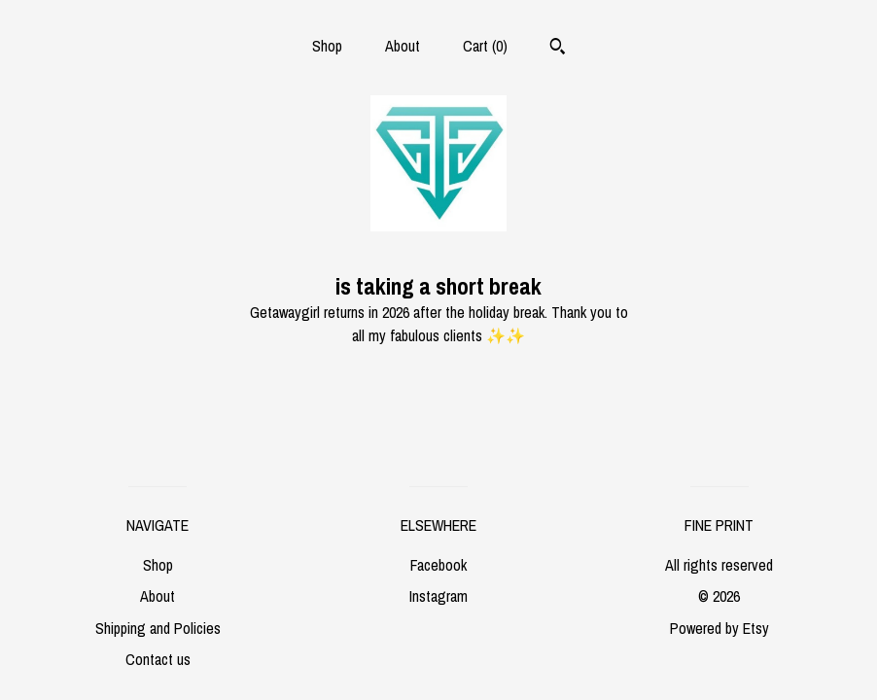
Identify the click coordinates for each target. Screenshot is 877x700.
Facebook (438, 565)
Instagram (438, 596)
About (402, 45)
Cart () (485, 45)
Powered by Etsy (719, 628)
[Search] (557, 48)
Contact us (158, 659)
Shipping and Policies (158, 628)
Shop (327, 45)
